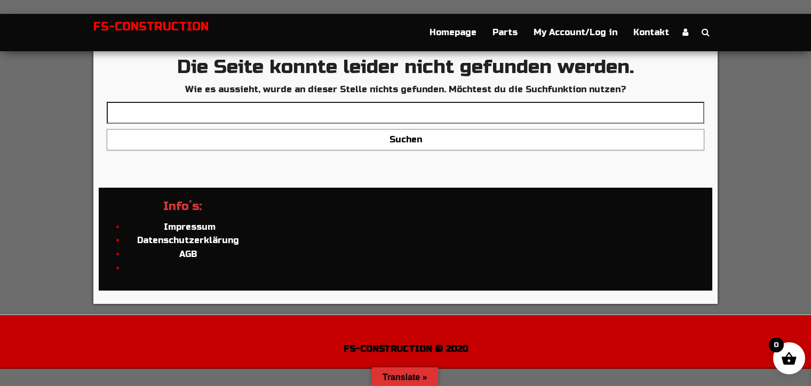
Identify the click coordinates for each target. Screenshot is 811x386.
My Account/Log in (575, 32)
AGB (188, 254)
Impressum (188, 227)
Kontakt (651, 32)
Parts (505, 32)
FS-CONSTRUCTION (151, 27)
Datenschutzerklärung (188, 240)
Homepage (453, 32)
